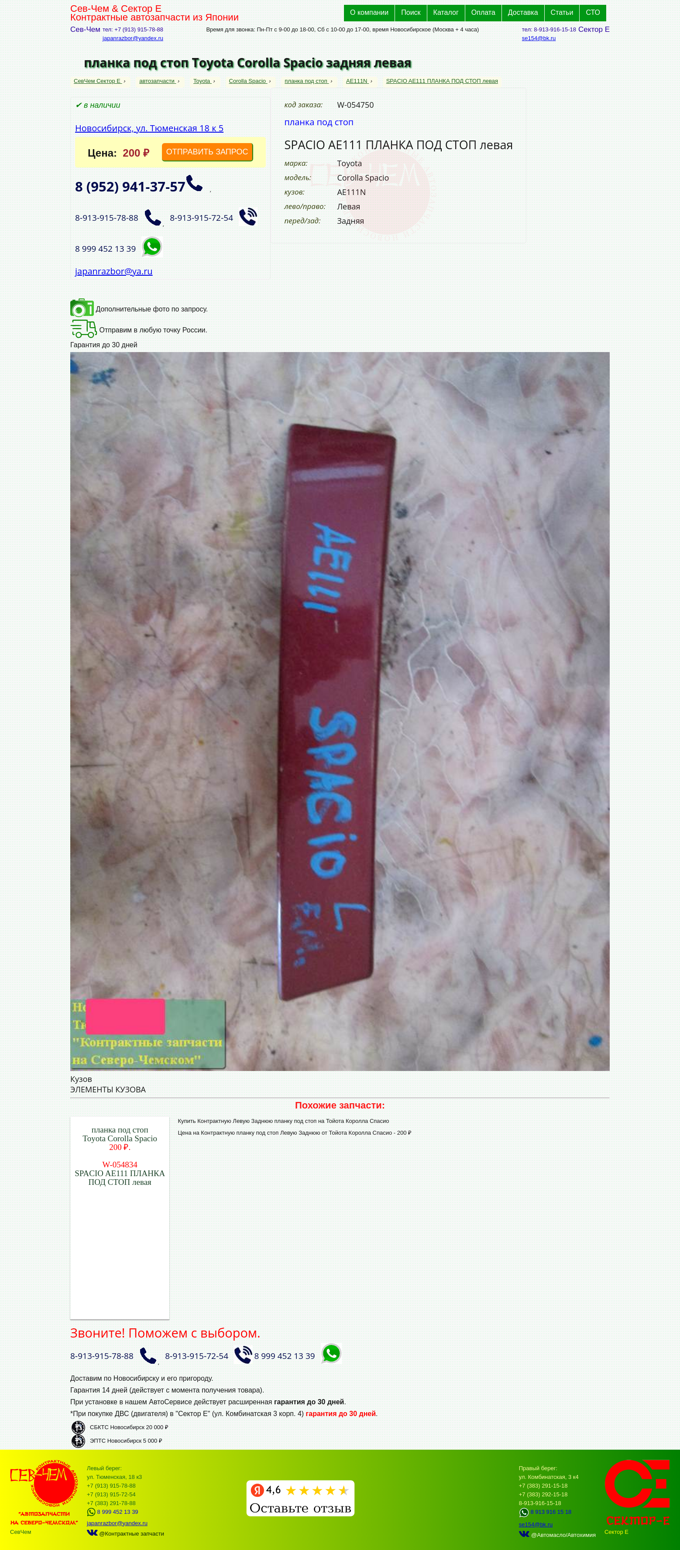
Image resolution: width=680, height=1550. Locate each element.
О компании (369, 12)
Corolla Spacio (248, 81)
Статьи (562, 12)
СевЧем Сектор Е (98, 81)
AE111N (357, 81)
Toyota (202, 81)
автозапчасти (157, 81)
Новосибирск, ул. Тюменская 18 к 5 (149, 128)
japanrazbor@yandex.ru (133, 38)
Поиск (410, 12)
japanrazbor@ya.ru (114, 271)
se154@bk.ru (539, 38)
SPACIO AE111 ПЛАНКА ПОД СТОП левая (442, 81)
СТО (593, 12)
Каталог (446, 12)
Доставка (523, 12)
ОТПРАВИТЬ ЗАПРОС (207, 151)
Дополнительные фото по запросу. (139, 309)
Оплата (483, 12)
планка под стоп (307, 81)
